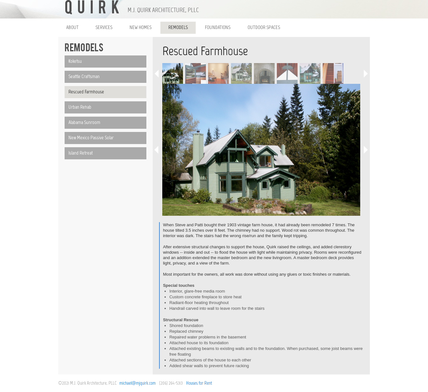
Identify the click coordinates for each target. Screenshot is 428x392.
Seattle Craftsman (84, 76)
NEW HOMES (140, 27)
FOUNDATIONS (217, 27)
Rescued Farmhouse (86, 92)
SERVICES (103, 27)
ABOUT (72, 27)
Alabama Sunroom (84, 122)
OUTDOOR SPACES (264, 27)
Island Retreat (80, 153)
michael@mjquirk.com (137, 383)
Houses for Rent (199, 383)
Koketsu (75, 61)
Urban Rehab (79, 107)
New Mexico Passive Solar (91, 138)
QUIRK (94, 9)
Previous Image (157, 150)
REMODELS (178, 27)
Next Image (365, 150)
